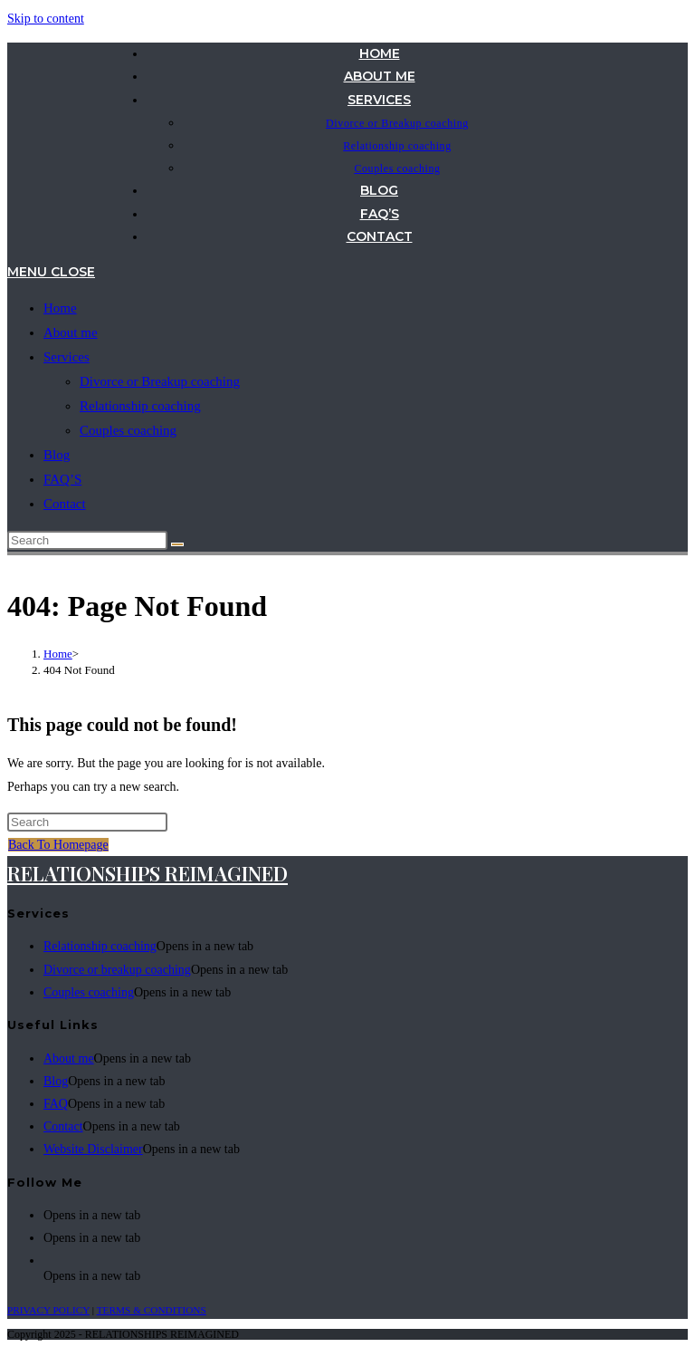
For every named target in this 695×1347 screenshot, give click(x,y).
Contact (64, 503)
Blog (56, 454)
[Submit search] (177, 544)
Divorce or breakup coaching (117, 970)
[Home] (57, 653)
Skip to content (45, 18)
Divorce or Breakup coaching (160, 381)
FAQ (55, 1104)
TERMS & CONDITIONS (151, 1309)
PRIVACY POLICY (48, 1309)
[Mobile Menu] (51, 272)
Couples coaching (128, 430)
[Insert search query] (87, 540)
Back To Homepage (58, 844)
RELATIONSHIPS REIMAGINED (147, 873)
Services (66, 357)
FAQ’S (62, 479)
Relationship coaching (140, 406)
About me (70, 332)
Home (60, 308)
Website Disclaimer (93, 1149)
